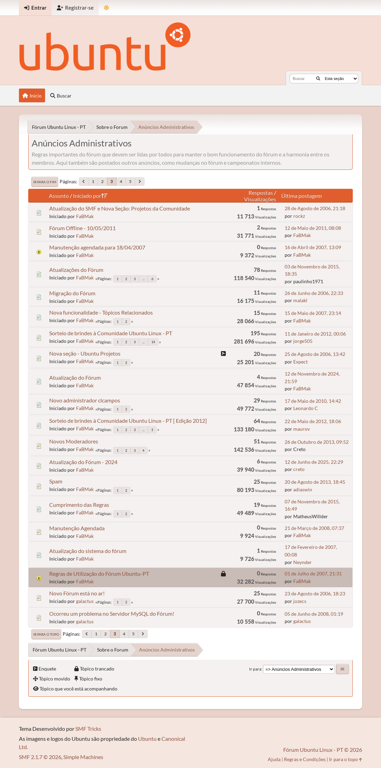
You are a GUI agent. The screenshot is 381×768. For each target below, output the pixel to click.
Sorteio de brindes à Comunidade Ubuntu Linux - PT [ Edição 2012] (128, 420)
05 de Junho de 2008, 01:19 (314, 614)
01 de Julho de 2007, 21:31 (313, 573)
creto (299, 469)
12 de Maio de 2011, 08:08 (313, 228)
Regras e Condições (305, 759)
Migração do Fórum (72, 293)
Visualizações (260, 199)
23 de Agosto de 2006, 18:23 (315, 593)
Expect (300, 362)
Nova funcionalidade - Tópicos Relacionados (101, 312)
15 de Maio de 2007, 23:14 (313, 313)
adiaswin (302, 489)
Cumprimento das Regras (79, 504)
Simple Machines (83, 757)
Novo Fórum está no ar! (77, 593)
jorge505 (303, 341)
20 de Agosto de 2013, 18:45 (315, 482)
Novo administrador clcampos (84, 400)
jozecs (299, 601)
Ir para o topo (46, 634)
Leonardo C (305, 408)
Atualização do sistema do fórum (87, 550)
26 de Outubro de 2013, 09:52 (317, 442)
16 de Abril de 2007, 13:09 (313, 247)
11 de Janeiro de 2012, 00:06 (315, 334)
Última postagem (301, 195)
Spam (55, 481)
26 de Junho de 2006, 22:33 (314, 293)
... (143, 279)
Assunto (59, 195)
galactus (85, 601)
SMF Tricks (88, 728)
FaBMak (85, 216)
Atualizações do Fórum (76, 269)
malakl (300, 300)
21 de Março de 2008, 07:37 (314, 528)
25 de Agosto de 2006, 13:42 (315, 354)
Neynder (302, 562)
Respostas (260, 192)
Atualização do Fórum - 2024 (83, 462)
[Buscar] (318, 78)
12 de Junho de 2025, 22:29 (314, 462)
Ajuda (274, 759)
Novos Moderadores (73, 441)
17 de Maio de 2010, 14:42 (313, 401)
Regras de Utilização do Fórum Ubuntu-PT (99, 573)
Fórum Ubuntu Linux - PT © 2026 (322, 749)
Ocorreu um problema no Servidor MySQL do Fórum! (111, 613)
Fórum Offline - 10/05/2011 (82, 228)
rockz (299, 216)
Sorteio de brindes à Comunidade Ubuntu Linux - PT (110, 333)
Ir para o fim (44, 182)
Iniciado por (90, 195)
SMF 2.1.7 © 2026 (40, 757)
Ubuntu (147, 738)
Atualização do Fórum (75, 377)
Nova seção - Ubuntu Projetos (84, 353)
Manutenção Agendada (77, 528)
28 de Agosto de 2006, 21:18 (315, 208)
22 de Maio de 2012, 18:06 (313, 421)
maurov (301, 429)
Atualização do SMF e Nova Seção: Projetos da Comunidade (119, 208)
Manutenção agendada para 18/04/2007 (97, 247)
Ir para (255, 669)
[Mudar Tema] (106, 8)
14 (153, 342)
